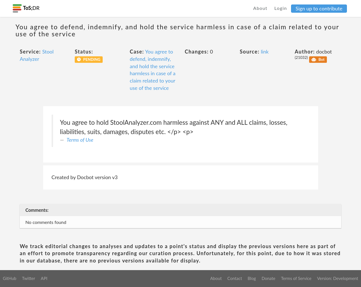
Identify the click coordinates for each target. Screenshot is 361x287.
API (44, 278)
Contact (234, 278)
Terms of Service (296, 278)
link (265, 51)
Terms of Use (80, 140)
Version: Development (337, 278)
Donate (268, 278)
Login (280, 8)
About (260, 8)
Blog (252, 278)
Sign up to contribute (319, 8)
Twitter (28, 278)
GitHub (9, 278)
